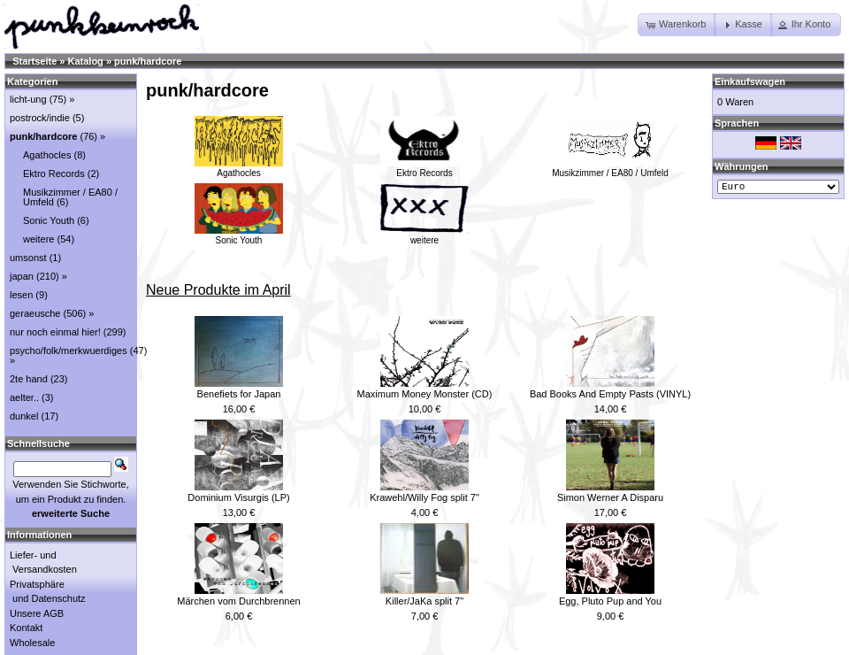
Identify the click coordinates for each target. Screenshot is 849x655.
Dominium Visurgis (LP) (238, 497)
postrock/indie (40, 117)
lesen (21, 294)
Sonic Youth (239, 235)
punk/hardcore (147, 61)
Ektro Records (424, 168)
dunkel (24, 416)
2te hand (29, 379)
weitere (424, 235)
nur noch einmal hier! (55, 332)
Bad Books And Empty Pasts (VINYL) (610, 394)
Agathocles (239, 168)
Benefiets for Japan (239, 394)
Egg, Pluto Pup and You (610, 601)
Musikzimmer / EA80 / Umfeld (610, 168)
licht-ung (28, 99)
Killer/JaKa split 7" (424, 601)
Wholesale (32, 642)
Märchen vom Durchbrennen (238, 601)
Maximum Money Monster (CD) (425, 394)
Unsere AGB (37, 613)
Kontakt (26, 627)
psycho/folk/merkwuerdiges (68, 350)
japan (22, 276)
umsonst (28, 257)
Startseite (34, 61)
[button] (677, 24)
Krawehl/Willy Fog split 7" (424, 497)
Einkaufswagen (750, 81)
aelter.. (24, 397)
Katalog (85, 61)
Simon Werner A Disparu (610, 497)
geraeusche (35, 313)
